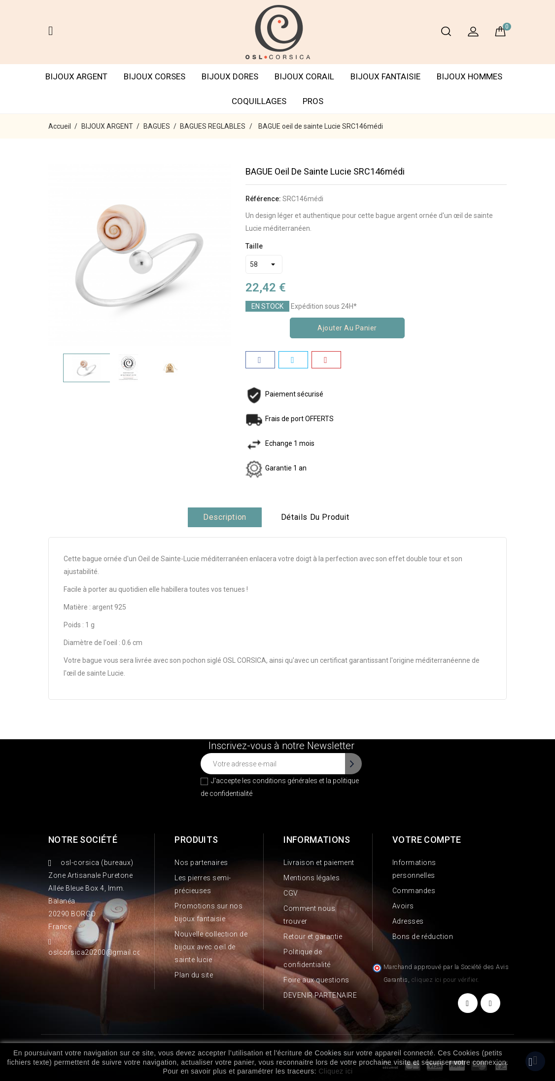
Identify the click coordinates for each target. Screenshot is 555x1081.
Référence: (263, 199)
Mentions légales (311, 878)
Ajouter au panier (347, 328)
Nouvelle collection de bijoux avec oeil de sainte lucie (210, 947)
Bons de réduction (422, 936)
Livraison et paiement (318, 862)
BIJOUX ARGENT (76, 76)
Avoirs (403, 906)
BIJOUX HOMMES (469, 76)
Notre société (82, 839)
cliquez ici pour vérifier (445, 979)
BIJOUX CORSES (154, 76)
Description (224, 517)
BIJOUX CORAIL (304, 76)
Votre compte (426, 839)
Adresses (408, 921)
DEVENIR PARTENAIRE (320, 995)
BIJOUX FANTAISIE (385, 76)
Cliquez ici (335, 1071)
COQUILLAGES (259, 101)
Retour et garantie (312, 936)
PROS (313, 101)
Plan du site (193, 975)
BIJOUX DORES (230, 76)
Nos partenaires (201, 862)
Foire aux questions (316, 980)
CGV (290, 893)
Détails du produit (315, 517)
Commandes (414, 891)
